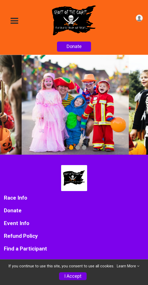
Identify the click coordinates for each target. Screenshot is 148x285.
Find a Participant (25, 249)
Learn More (126, 266)
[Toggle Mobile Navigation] (14, 21)
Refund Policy (21, 236)
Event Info (16, 223)
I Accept (72, 276)
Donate (74, 46)
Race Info (15, 198)
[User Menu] (139, 18)
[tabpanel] (74, 105)
